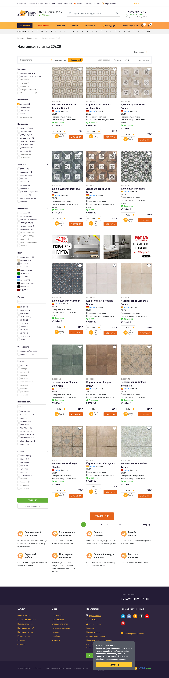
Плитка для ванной (25, 628)
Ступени (21, 644)
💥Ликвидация (109, 25)
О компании (21, 3)
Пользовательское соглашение (99, 640)
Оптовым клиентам (64, 3)
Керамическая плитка (26, 619)
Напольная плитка (25, 623)
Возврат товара (93, 632)
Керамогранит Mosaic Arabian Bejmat (64, 106)
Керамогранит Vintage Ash (101, 463)
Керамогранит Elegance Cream (134, 302)
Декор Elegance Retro (133, 188)
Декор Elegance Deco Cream (133, 106)
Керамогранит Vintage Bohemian (133, 383)
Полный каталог (24, 615)
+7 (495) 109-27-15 (136, 11)
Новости (55, 632)
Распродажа (43, 25)
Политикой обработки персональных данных (112, 657)
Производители (130, 25)
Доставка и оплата (36, 3)
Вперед (146, 524)
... (114, 524)
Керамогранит (23, 636)
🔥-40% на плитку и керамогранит (87, 3)
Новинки (61, 25)
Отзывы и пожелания (95, 636)
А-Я (148, 31)
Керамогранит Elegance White (99, 302)
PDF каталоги (58, 619)
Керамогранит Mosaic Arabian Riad (98, 106)
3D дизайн (90, 25)
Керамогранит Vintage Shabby (64, 465)
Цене (119, 60)
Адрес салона (110, 3)
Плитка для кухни (25, 632)
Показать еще (102, 516)
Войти (136, 3)
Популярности (143, 60)
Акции (75, 25)
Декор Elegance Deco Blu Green (66, 190)
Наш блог (56, 636)
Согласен (114, 664)
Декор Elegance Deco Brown (98, 190)
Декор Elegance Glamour (66, 300)
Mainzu (58, 111)
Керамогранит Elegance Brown (99, 383)
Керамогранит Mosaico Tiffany (134, 465)
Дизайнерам (50, 3)
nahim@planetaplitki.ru (134, 633)
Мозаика (21, 640)
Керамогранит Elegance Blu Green (65, 383)
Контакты (56, 640)
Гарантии (90, 628)
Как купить (91, 619)
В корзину (76, 137)
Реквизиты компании (61, 628)
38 (120, 524)
